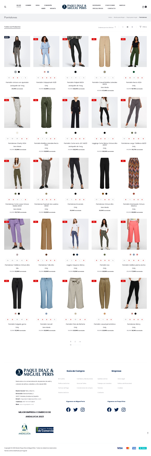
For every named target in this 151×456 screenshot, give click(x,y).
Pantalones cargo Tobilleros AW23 (133, 144)
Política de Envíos (63, 384)
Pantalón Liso (104, 265)
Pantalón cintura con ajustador (17, 83)
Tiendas (100, 388)
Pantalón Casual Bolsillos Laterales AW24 (104, 84)
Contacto (111, 8)
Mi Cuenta (61, 379)
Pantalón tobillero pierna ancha (133, 265)
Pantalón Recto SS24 (133, 83)
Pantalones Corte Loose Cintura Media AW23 (17, 205)
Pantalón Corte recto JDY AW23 (75, 144)
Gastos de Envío (63, 393)
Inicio (110, 18)
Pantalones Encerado (75, 205)
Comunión (48, 5)
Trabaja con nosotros (104, 384)
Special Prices (98, 8)
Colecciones (110, 5)
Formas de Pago (63, 388)
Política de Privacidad (125, 384)
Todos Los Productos (12, 27)
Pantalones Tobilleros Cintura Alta (17, 265)
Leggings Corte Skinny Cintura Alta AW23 (104, 145)
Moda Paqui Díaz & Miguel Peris (26, 448)
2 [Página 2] (75, 342)
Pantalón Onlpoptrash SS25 (46, 83)
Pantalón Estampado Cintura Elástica (133, 205)
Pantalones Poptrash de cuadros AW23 (46, 205)
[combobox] (107, 27)
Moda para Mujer (119, 18)
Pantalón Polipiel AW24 (75, 83)
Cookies (120, 388)
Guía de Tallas (81, 384)
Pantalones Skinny (133, 325)
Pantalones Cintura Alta (104, 205)
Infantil (53, 8)
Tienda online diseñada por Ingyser (15, 451)
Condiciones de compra (85, 388)
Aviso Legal (121, 379)
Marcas (122, 5)
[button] (2, 453)
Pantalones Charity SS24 (17, 144)
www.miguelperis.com (27, 405)
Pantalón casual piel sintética (104, 325)
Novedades (97, 5)
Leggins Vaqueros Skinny (75, 265)
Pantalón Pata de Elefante (75, 325)
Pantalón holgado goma (17, 325)
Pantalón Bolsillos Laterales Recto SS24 (46, 145)
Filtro (143, 27)
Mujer (19, 5)
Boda (38, 5)
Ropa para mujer (132, 18)
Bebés (43, 8)
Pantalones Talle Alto (46, 265)
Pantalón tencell (46, 325)
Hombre (28, 5)
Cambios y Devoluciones (85, 379)
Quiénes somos (102, 379)
